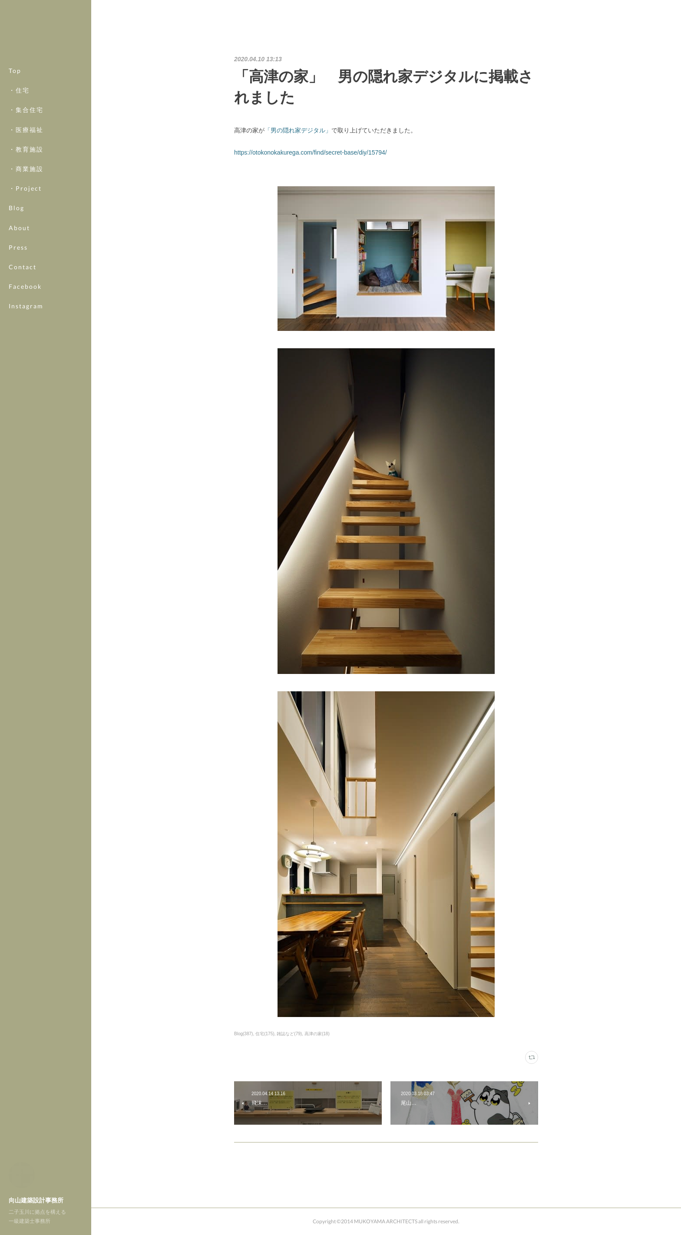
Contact (22, 267)
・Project (25, 188)
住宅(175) (264, 1033)
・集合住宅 (26, 109)
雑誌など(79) (289, 1033)
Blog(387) (243, 1033)
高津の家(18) (317, 1033)
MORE (19, 286)
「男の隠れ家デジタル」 (297, 130)
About (19, 227)
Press (18, 247)
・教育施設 (26, 149)
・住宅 (19, 90)
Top (15, 70)
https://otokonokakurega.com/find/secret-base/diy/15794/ (310, 152)
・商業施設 (26, 168)
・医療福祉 (26, 129)
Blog (16, 207)
